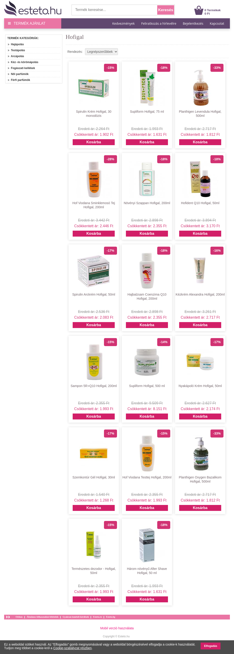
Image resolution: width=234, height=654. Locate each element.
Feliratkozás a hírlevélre (158, 23)
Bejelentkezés (193, 23)
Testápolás (16, 50)
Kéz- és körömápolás (23, 62)
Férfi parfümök (19, 80)
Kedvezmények (124, 23)
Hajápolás (16, 44)
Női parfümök (18, 74)
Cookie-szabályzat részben (72, 648)
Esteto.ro (97, 617)
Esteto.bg (110, 617)
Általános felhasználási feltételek (42, 617)
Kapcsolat (217, 23)
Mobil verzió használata (117, 628)
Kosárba (93, 142)
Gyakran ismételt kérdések (76, 617)
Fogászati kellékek (21, 68)
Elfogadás (210, 646)
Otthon (19, 617)
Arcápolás (16, 56)
